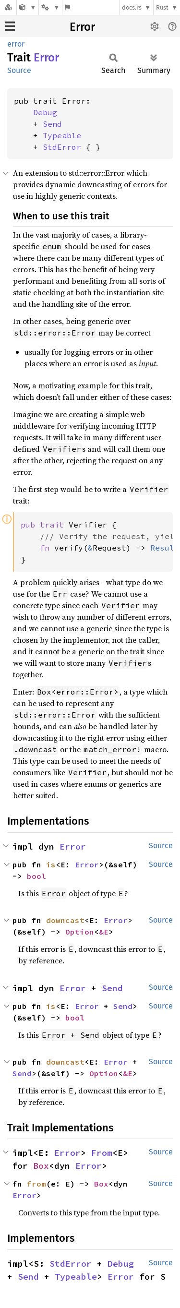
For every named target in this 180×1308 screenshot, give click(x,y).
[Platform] (50, 7)
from (36, 1183)
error (15, 43)
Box (41, 1165)
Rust (162, 7)
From (101, 1152)
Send (52, 124)
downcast (65, 920)
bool (36, 876)
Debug (45, 112)
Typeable (62, 135)
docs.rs (132, 7)
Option (79, 931)
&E (103, 931)
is (51, 864)
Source (19, 70)
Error (82, 27)
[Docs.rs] (8, 7)
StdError (62, 147)
